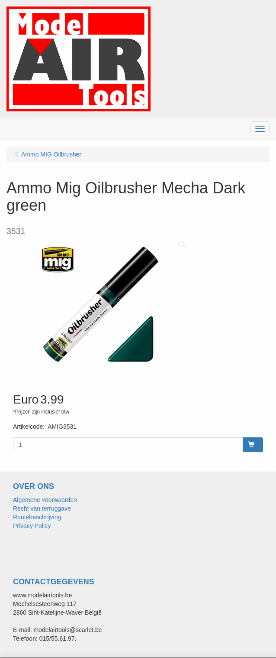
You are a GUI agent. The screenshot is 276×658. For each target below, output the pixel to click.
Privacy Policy (32, 525)
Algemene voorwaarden (45, 499)
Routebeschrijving (37, 517)
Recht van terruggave (42, 508)
